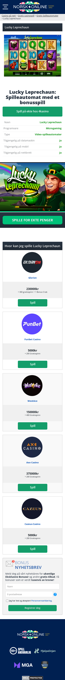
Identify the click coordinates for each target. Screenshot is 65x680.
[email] (29, 594)
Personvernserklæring (41, 600)
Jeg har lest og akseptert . (30, 600)
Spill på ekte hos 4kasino (32, 111)
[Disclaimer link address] (44, 651)
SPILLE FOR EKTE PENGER (32, 220)
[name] (32, 586)
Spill (32, 303)
